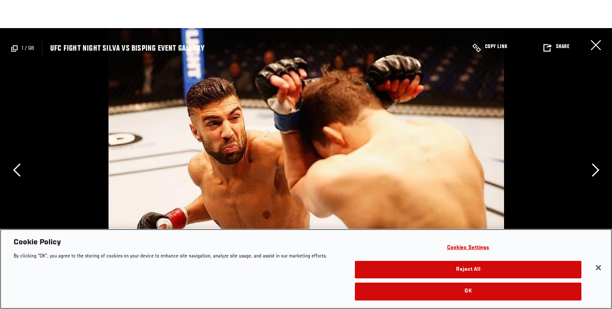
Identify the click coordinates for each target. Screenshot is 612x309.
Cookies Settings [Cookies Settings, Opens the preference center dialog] (468, 248)
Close (596, 45)
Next (595, 170)
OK (468, 291)
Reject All (468, 269)
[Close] (598, 267)
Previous (17, 170)
